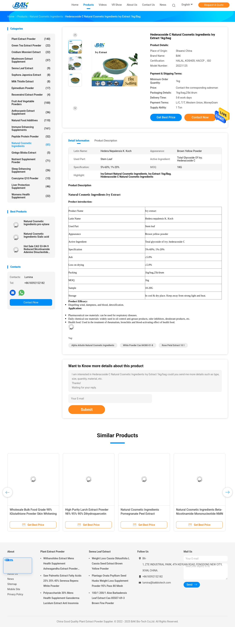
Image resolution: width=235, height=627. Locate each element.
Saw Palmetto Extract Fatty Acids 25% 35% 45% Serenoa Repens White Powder (62, 580)
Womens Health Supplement (31, 196)
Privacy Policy (15, 594)
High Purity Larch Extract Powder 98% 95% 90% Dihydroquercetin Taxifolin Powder (87, 513)
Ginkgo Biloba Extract (31, 153)
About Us (12, 573)
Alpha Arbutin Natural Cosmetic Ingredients (92, 345)
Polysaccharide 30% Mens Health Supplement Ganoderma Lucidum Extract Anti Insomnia (61, 598)
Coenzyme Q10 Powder (31, 178)
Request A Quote (213, 4)
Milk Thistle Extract (31, 81)
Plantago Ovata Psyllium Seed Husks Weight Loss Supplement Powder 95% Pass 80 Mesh (110, 580)
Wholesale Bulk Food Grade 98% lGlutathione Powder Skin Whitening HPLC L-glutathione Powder (33, 513)
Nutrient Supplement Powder (31, 161)
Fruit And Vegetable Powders (31, 103)
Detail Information (78, 140)
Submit (87, 409)
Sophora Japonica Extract (31, 75)
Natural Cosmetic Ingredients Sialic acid (36, 235)
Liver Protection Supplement (31, 186)
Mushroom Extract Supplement (31, 60)
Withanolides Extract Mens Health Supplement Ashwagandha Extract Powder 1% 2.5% (60, 564)
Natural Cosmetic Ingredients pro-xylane (36, 223)
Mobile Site (13, 589)
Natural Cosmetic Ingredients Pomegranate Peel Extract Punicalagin (140, 513)
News (10, 578)
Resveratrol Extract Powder (31, 95)
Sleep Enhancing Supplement (31, 170)
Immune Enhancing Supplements (31, 128)
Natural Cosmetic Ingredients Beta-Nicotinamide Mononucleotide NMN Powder (199, 513)
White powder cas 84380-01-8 (138, 345)
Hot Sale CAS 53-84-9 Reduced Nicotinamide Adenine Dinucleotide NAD (37, 249)
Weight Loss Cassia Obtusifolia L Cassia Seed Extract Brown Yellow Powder (110, 563)
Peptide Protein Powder (31, 136)
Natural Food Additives (31, 120)
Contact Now (31, 302)
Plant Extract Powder (31, 39)
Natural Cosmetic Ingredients (31, 145)
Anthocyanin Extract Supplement (31, 112)
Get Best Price (166, 117)
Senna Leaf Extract (31, 68)
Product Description (105, 140)
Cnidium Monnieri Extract (31, 52)
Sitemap (12, 584)
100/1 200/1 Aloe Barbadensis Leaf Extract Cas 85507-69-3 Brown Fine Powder (109, 598)
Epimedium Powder (31, 88)
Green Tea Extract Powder (31, 45)
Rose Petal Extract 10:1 (173, 345)
